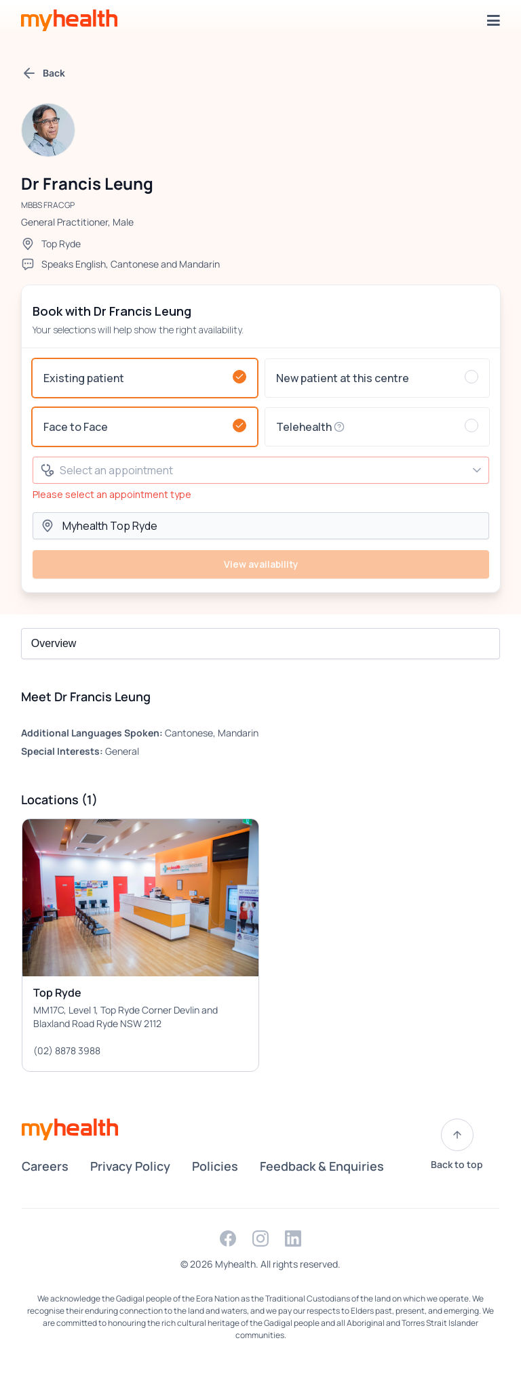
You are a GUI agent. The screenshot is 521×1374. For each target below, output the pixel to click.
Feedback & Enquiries (322, 1166)
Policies (215, 1166)
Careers (45, 1166)
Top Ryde (61, 243)
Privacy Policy (130, 1166)
